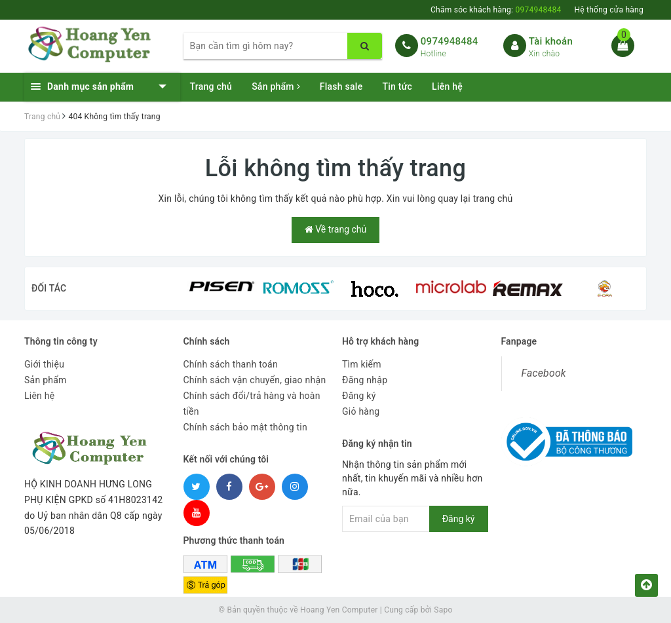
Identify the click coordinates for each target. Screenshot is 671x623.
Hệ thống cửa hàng (608, 9)
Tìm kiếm (361, 364)
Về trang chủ (335, 229)
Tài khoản (551, 41)
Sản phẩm (276, 86)
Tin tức (397, 86)
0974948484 (449, 41)
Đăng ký (359, 395)
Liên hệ (447, 86)
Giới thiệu (44, 364)
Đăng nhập (364, 380)
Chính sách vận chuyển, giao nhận (254, 380)
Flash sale (341, 86)
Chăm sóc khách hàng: (496, 9)
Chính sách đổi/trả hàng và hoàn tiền (251, 403)
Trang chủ (211, 86)
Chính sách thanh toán (230, 364)
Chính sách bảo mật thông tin (245, 427)
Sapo (443, 609)
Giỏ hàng (360, 411)
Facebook (544, 373)
